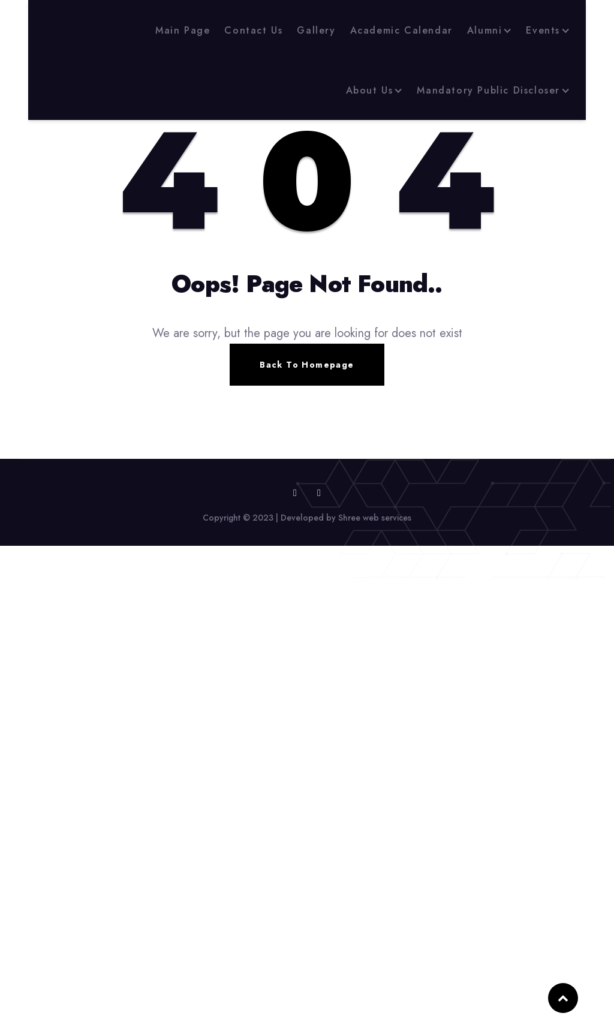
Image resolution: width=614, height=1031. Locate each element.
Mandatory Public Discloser (488, 90)
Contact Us (253, 30)
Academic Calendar (401, 30)
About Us (369, 90)
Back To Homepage (307, 365)
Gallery (316, 30)
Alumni (484, 30)
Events (543, 30)
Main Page (182, 30)
